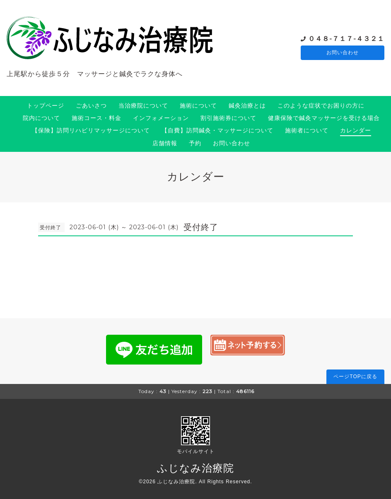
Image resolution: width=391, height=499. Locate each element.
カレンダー (355, 130)
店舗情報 (164, 143)
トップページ (45, 105)
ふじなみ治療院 (195, 468)
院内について (41, 118)
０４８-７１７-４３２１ (346, 38)
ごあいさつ (91, 105)
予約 (195, 143)
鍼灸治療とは (247, 105)
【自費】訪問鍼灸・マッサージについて (217, 130)
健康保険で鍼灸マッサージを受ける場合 (324, 118)
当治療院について (143, 105)
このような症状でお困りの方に (321, 105)
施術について (198, 105)
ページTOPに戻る (355, 376)
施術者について (306, 130)
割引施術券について (228, 118)
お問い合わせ (342, 53)
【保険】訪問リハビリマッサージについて (91, 130)
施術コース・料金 (96, 118)
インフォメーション (161, 118)
